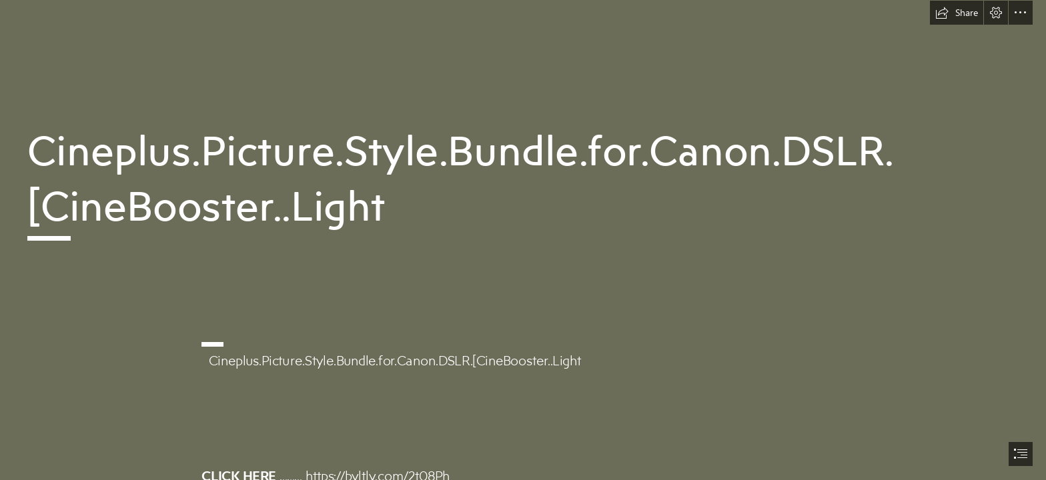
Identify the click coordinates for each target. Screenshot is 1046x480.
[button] (956, 13)
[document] (523, 240)
